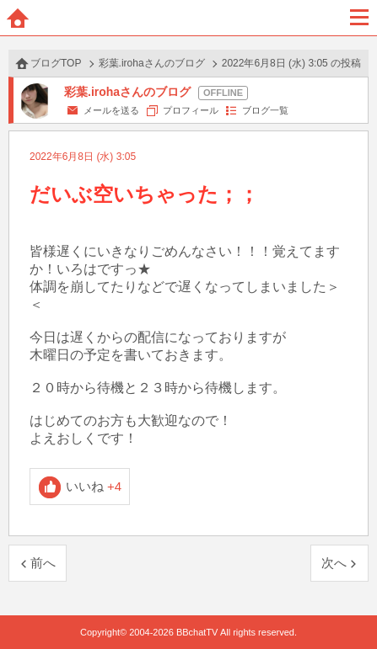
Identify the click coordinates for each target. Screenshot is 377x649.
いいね (94, 486)
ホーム (17, 17)
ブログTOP (55, 63)
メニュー (359, 17)
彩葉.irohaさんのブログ (152, 63)
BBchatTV (189, 17)
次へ (334, 563)
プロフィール (190, 110)
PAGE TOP (347, 604)
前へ (43, 563)
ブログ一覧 (265, 110)
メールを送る (111, 110)
